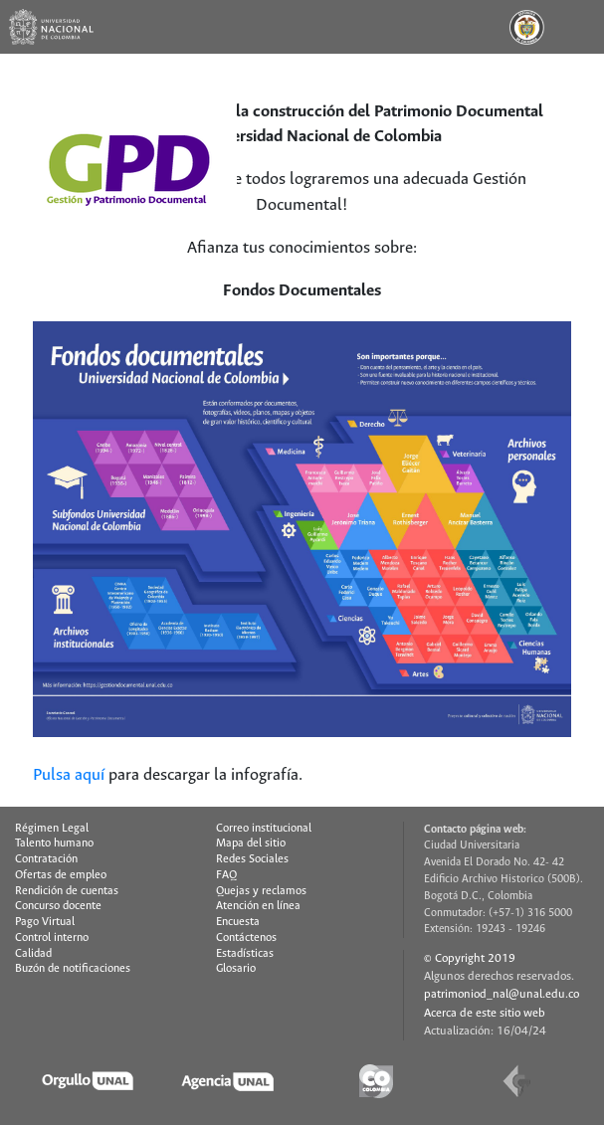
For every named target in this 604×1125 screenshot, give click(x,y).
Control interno (52, 938)
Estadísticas (245, 954)
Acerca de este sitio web (484, 1013)
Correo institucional (263, 829)
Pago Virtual (45, 922)
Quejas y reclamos (261, 891)
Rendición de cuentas (66, 891)
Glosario (236, 969)
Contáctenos (246, 938)
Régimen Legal (52, 829)
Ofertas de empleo (60, 875)
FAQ (226, 875)
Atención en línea (258, 906)
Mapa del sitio (251, 843)
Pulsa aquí (68, 775)
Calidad (33, 954)
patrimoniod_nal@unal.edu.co (501, 994)
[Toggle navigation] (577, 27)
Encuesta (238, 922)
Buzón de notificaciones (72, 969)
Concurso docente (58, 906)
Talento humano (54, 843)
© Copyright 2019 (469, 958)
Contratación (46, 859)
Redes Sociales (252, 859)
